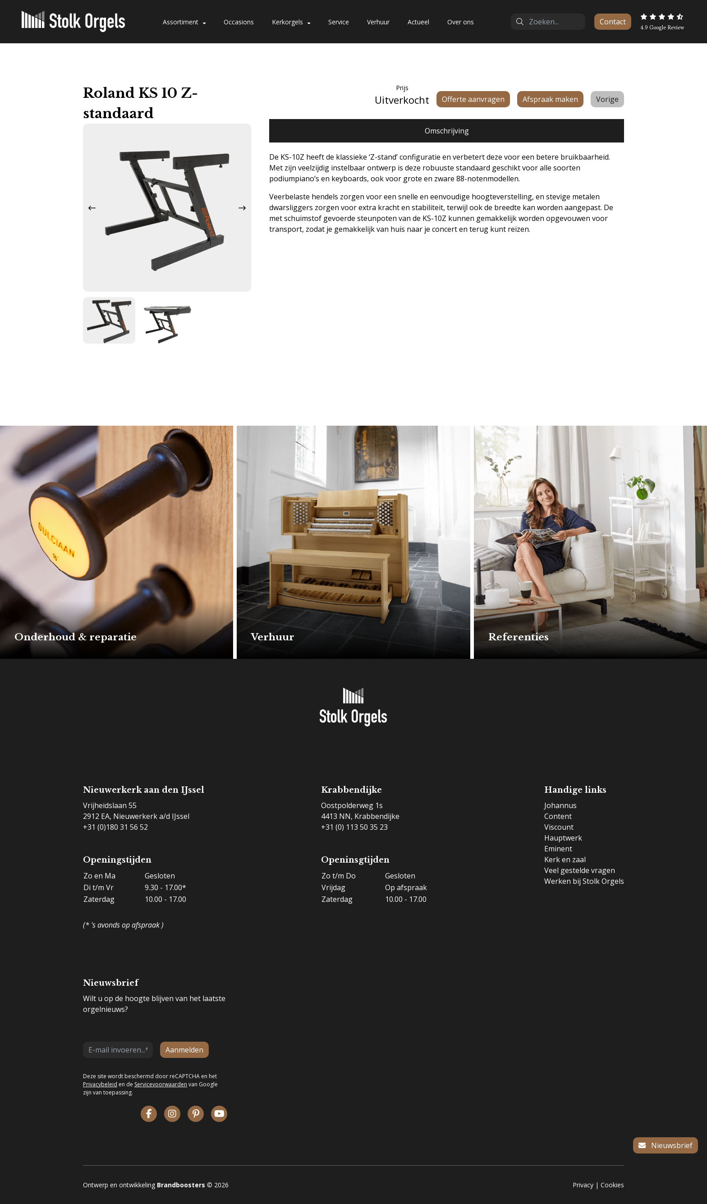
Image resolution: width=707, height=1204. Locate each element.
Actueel (418, 22)
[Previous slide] (92, 208)
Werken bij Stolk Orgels (584, 881)
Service (338, 22)
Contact (613, 22)
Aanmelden (184, 1050)
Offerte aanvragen (473, 99)
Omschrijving (447, 131)
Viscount (559, 827)
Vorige (607, 99)
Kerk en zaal (565, 859)
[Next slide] (242, 208)
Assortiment (180, 22)
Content (558, 816)
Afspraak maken (550, 99)
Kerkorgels (287, 22)
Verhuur (378, 22)
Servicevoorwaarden (160, 1084)
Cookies (612, 1185)
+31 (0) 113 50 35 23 (354, 827)
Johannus (560, 805)
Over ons (460, 22)
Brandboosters (181, 1185)
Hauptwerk (563, 838)
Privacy (583, 1185)
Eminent (558, 849)
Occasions (239, 22)
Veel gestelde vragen (579, 870)
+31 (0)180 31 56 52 (115, 827)
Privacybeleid (100, 1084)
